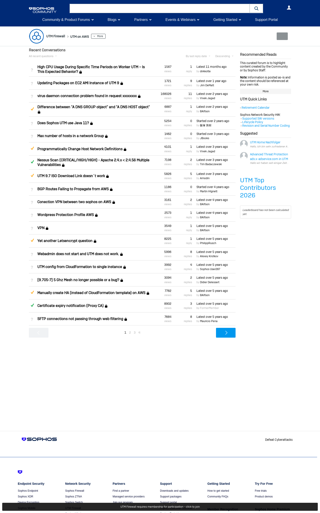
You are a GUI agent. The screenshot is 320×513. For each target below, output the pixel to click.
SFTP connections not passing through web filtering (80, 319)
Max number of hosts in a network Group (70, 136)
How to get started (218, 490)
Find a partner (121, 490)
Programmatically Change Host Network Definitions (79, 149)
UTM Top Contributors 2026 (258, 187)
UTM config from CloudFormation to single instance (79, 267)
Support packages (171, 496)
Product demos (264, 496)
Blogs (112, 20)
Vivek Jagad (207, 98)
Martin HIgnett (208, 191)
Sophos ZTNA (73, 496)
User (289, 7)
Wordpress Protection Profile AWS (65, 214)
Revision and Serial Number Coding (266, 126)
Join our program (123, 502)
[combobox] (160, 8)
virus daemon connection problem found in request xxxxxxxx (87, 96)
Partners (141, 20)
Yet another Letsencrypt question (64, 240)
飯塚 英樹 (205, 125)
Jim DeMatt (207, 85)
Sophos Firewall (74, 490)
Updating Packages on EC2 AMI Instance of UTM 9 (78, 83)
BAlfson (205, 111)
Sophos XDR (25, 496)
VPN (40, 228)
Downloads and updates (174, 490)
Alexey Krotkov (209, 256)
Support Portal (266, 20)
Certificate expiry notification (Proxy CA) (70, 305)
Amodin (205, 178)
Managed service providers (129, 496)
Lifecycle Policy (252, 122)
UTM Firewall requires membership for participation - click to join (160, 507)
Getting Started (225, 20)
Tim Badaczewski (211, 164)
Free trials (261, 490)
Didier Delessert (209, 282)
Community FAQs (217, 496)
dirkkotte (205, 71)
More (108, 36)
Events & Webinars (180, 20)
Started (212, 121)
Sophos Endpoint (28, 490)
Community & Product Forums (66, 20)
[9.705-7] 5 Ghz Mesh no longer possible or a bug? (78, 280)
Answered (32, 161)
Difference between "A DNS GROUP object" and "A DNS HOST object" (93, 107)
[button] (256, 8)
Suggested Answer (32, 109)
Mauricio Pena (209, 321)
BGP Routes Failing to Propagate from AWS (73, 189)
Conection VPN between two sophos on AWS (74, 202)
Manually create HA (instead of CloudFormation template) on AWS (91, 293)
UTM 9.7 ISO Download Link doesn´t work (71, 176)
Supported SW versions (258, 118)
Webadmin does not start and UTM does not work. (78, 254)
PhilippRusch (208, 243)
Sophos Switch (74, 502)
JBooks (204, 138)
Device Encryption (28, 502)
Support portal (168, 502)
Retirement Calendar (256, 108)
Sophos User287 (210, 269)
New (281, 36)
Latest (211, 67)
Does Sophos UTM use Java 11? (63, 123)
